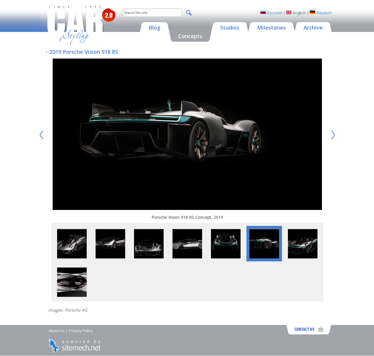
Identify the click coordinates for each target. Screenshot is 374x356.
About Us (57, 330)
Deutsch (324, 12)
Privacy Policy (81, 330)
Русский (274, 12)
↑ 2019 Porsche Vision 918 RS (81, 51)
